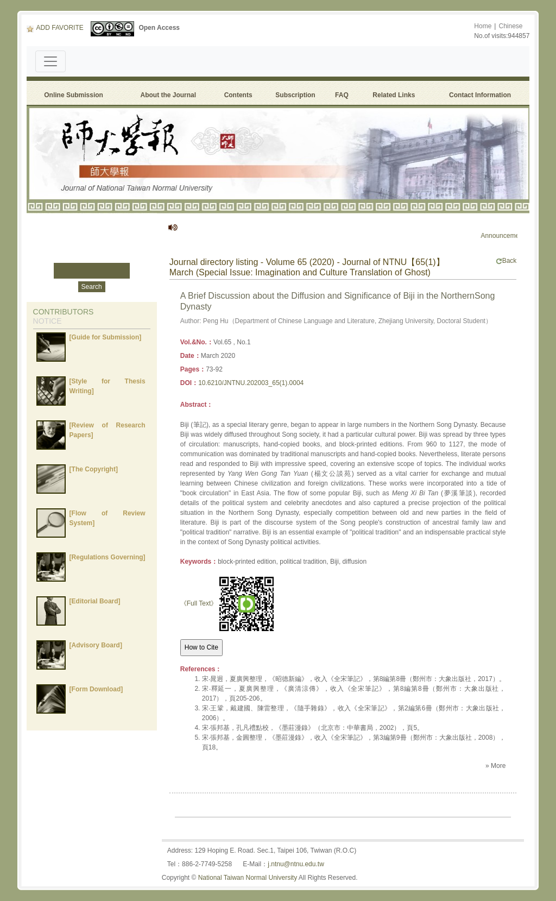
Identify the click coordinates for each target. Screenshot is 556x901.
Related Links (393, 95)
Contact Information (480, 95)
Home (482, 26)
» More (495, 766)
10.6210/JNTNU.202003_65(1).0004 (251, 383)
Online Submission (73, 95)
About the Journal (168, 95)
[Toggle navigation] (50, 61)
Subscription (295, 95)
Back (506, 260)
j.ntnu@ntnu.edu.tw (296, 864)
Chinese (510, 26)
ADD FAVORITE (55, 27)
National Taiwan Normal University (248, 877)
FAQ (343, 95)
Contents (238, 95)
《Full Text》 (198, 603)
